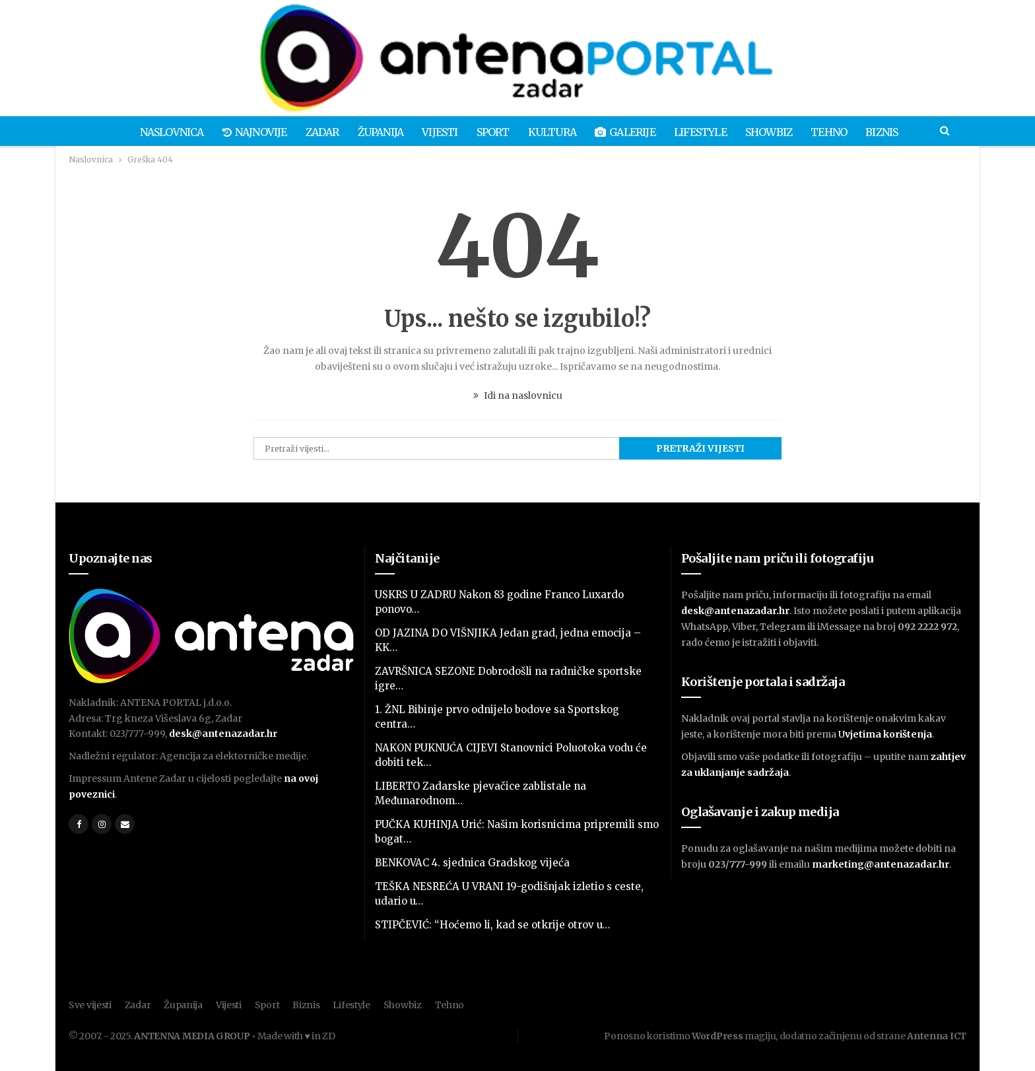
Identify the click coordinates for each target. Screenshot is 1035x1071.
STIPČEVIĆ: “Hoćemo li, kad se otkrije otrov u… (492, 924)
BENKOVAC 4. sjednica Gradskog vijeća (472, 862)
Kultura (553, 132)
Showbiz (775, 132)
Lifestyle (705, 132)
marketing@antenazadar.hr (880, 864)
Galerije (628, 132)
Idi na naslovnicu (517, 395)
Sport (491, 132)
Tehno (838, 132)
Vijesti (437, 132)
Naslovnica (161, 132)
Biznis (893, 132)
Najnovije (245, 132)
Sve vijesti (90, 1005)
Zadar (315, 132)
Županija (375, 132)
